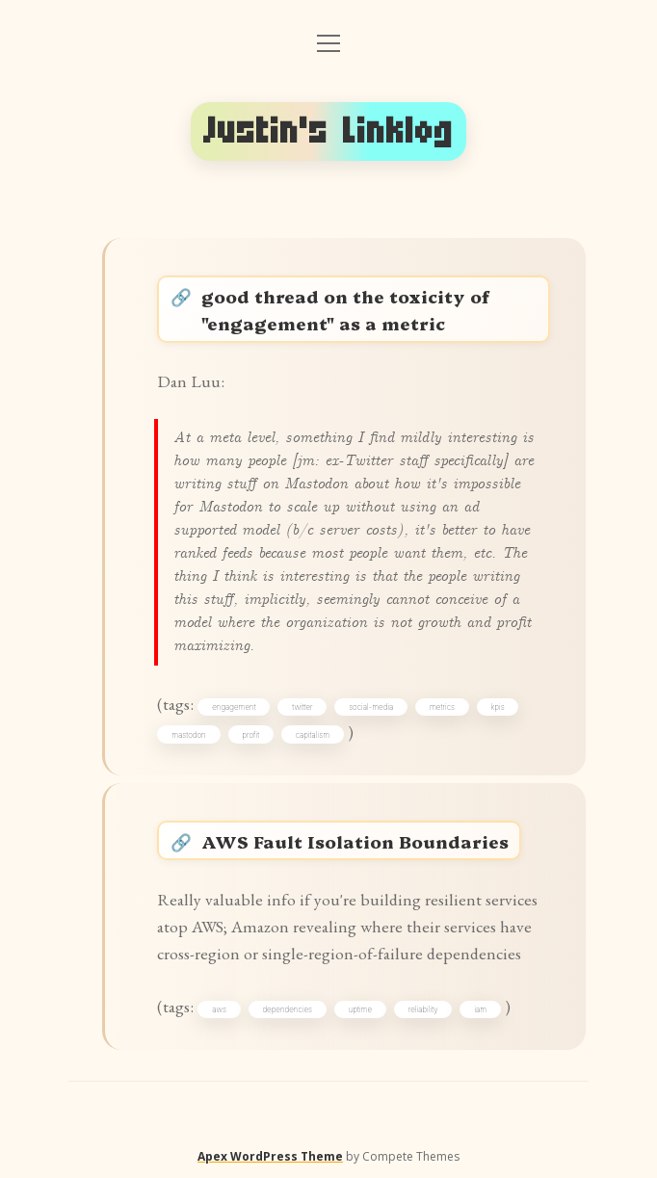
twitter (302, 707)
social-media (371, 707)
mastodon (188, 735)
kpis (497, 707)
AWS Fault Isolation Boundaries (355, 840)
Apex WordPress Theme (270, 1156)
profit (250, 735)
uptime (360, 1009)
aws (219, 1009)
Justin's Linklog (328, 131)
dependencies (287, 1009)
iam (480, 1009)
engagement (233, 707)
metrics (442, 707)
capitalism (312, 735)
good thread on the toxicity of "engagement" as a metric (345, 309)
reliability (423, 1009)
